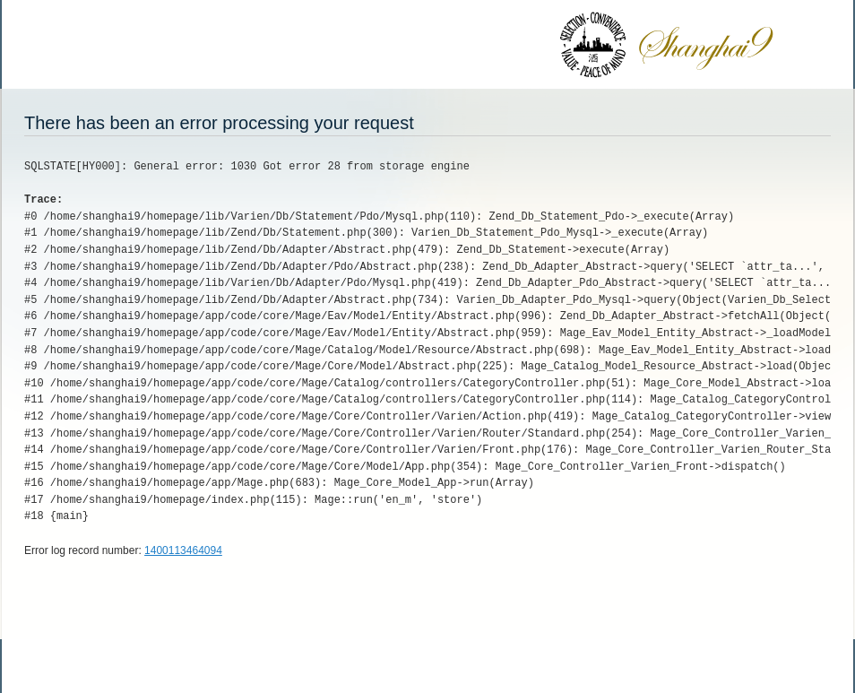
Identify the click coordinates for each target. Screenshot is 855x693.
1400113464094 (183, 550)
